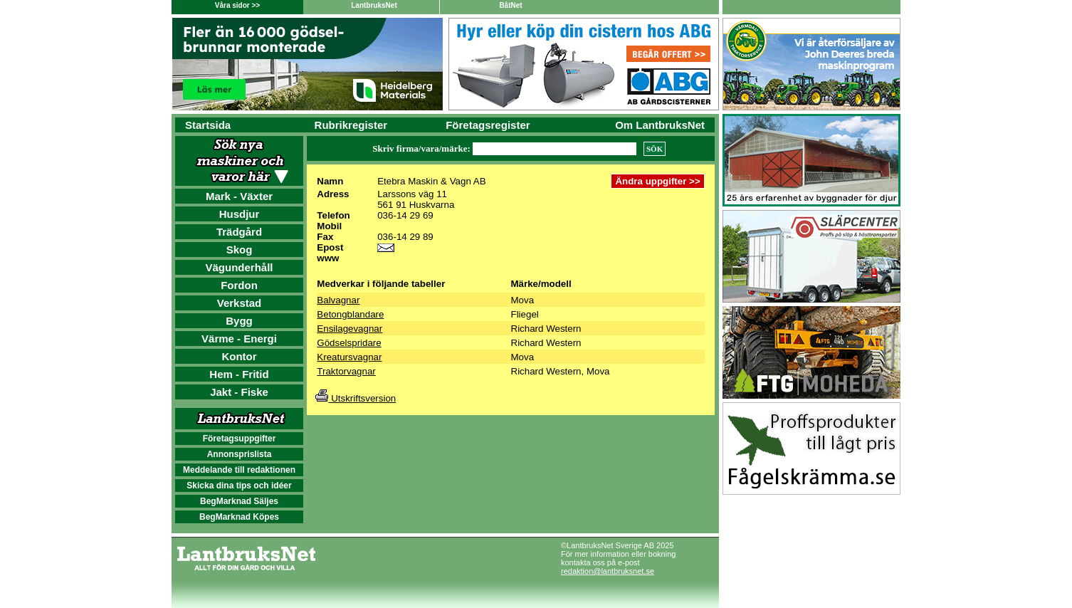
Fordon (239, 285)
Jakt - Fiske (239, 392)
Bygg (239, 321)
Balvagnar (338, 300)
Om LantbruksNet (660, 125)
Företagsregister (488, 125)
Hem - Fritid (238, 374)
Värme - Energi (239, 338)
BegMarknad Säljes (239, 501)
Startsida (208, 125)
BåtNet (510, 5)
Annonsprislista (239, 454)
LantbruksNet (373, 5)
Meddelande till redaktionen (239, 470)
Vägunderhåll (239, 267)
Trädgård (239, 232)
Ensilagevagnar (349, 328)
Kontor (238, 356)
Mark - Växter (239, 196)
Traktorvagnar (346, 371)
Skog (239, 249)
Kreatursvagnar (349, 357)
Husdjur (239, 214)
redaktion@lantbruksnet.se (607, 571)
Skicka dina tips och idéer (238, 486)
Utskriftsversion (355, 398)
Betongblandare (350, 314)
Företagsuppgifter (239, 439)
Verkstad (239, 303)
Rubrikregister (351, 125)
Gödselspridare (349, 342)
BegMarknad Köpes (239, 517)
